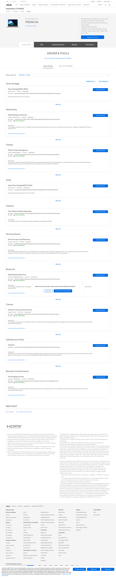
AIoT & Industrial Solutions (47, 520)
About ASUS (62, 512)
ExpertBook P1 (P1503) (15, 9)
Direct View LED (10, 545)
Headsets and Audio (46, 538)
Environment (107, 1)
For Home (8, 525)
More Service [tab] (90, 45)
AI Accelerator (27, 545)
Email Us (11, 412)
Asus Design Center (63, 540)
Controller (43, 555)
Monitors (8, 543)
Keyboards (43, 533)
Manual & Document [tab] (58, 45)
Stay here (48, 291)
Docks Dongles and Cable (47, 550)
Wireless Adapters (27, 558)
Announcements (63, 517)
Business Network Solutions (48, 515)
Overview (8, 11)
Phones (8, 515)
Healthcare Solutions (11, 517)
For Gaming (9, 535)
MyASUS (78, 530)
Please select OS (11, 75)
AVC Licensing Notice (64, 548)
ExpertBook (27, 506)
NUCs (24, 512)
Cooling (25, 533)
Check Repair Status (81, 512)
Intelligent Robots (45, 517)
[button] (93, 1)
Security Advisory (80, 525)
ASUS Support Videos (81, 527)
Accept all (108, 569)
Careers (60, 515)
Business (99, 1)
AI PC (60, 535)
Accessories (9, 520)
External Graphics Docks (29, 543)
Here (95, 27)
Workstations (26, 517)
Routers (25, 553)
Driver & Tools (48, 66)
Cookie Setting (79, 569)
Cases (24, 530)
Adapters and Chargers (46, 548)
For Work (8, 528)
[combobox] (64, 75)
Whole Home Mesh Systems (30, 555)
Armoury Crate (62, 553)
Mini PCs (25, 515)
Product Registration (81, 517)
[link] (9, 5)
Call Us (78, 522)
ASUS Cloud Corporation (65, 527)
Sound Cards (26, 548)
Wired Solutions (45, 512)
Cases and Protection (46, 545)
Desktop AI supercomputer (47, 522)
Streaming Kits (44, 540)
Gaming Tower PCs (10, 558)
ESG (95, 512)
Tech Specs (15, 11)
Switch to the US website (63, 291)
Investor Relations (63, 520)
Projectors (8, 550)
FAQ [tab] (41, 45)
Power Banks (44, 553)
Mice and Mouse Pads (46, 535)
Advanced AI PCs (63, 538)
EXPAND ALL (91, 81)
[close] (82, 283)
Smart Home (44, 527)
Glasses (8, 548)
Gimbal (42, 558)
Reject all (93, 569)
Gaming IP (43, 560)
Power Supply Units (28, 535)
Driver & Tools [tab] (25, 45)
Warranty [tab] (74, 45)
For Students (9, 533)
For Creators (9, 530)
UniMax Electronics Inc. (64, 530)
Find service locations (25, 412)
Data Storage (26, 540)
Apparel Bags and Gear (46, 543)
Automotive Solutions (64, 545)
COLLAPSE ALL (104, 81)
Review (22, 11)
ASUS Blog (61, 550)
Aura (60, 555)
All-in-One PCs (9, 553)
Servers (43, 525)
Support (29, 11)
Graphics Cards (27, 527)
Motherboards (27, 525)
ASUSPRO (61, 543)
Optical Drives (27, 538)
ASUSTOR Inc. (62, 525)
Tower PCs (8, 555)
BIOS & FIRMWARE (66, 66)
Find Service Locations (81, 515)
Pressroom (61, 522)
